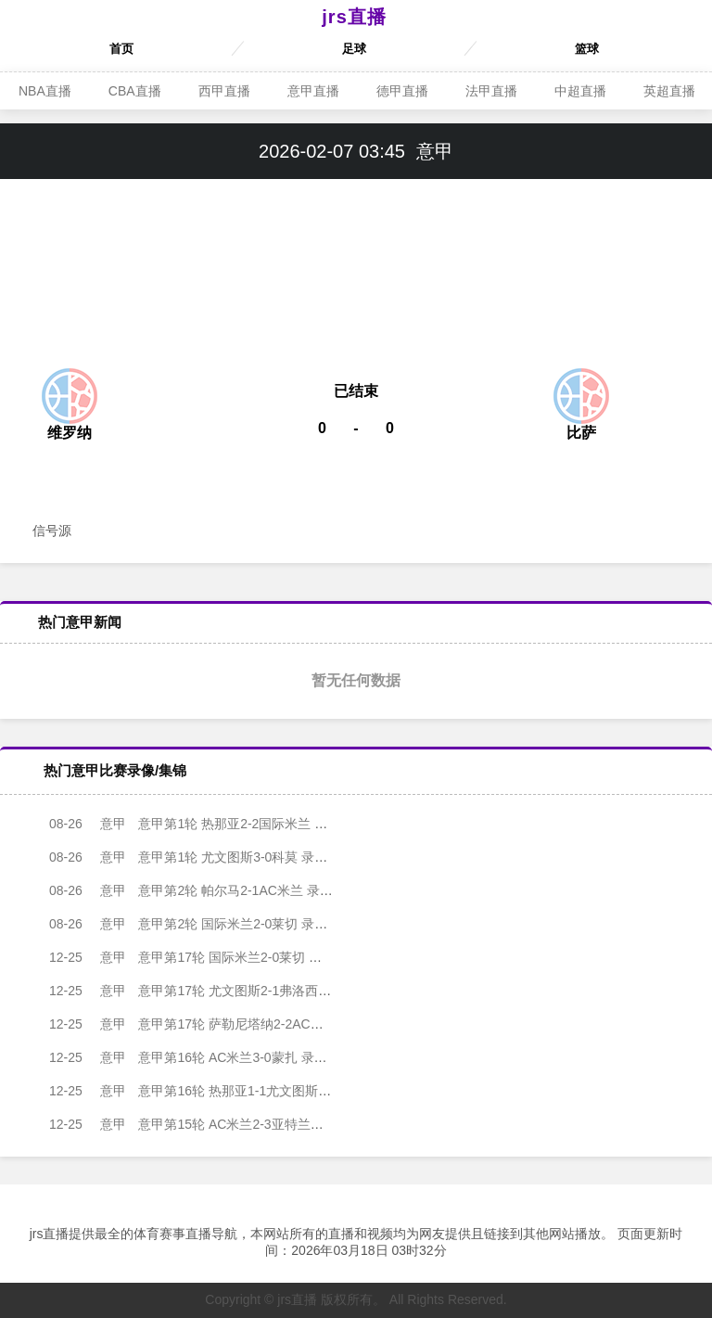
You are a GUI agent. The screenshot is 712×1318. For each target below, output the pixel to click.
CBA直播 (134, 90)
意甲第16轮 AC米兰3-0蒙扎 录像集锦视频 (199, 1057)
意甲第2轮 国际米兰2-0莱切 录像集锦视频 (199, 923)
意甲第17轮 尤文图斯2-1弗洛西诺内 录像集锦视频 (222, 990)
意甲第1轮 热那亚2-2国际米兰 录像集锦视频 (205, 823)
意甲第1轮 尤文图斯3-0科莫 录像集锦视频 (199, 857)
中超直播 (580, 90)
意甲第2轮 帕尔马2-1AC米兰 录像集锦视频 (202, 890)
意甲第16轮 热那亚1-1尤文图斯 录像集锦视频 (209, 1090)
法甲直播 (491, 90)
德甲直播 (402, 90)
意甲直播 (313, 90)
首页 (121, 49)
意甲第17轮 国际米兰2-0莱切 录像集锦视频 (203, 957)
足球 (354, 49)
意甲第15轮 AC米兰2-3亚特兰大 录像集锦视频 (212, 1124)
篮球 (587, 49)
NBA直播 (45, 90)
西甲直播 (224, 90)
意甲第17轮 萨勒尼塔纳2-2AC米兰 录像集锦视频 (218, 1024)
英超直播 (669, 90)
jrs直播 (354, 16)
